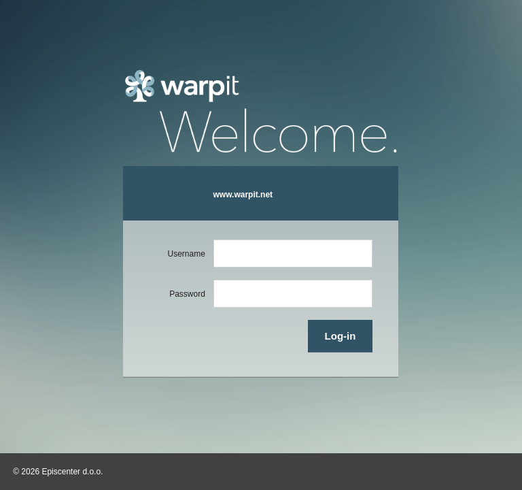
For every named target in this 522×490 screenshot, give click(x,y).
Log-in (340, 336)
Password (187, 294)
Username (186, 254)
